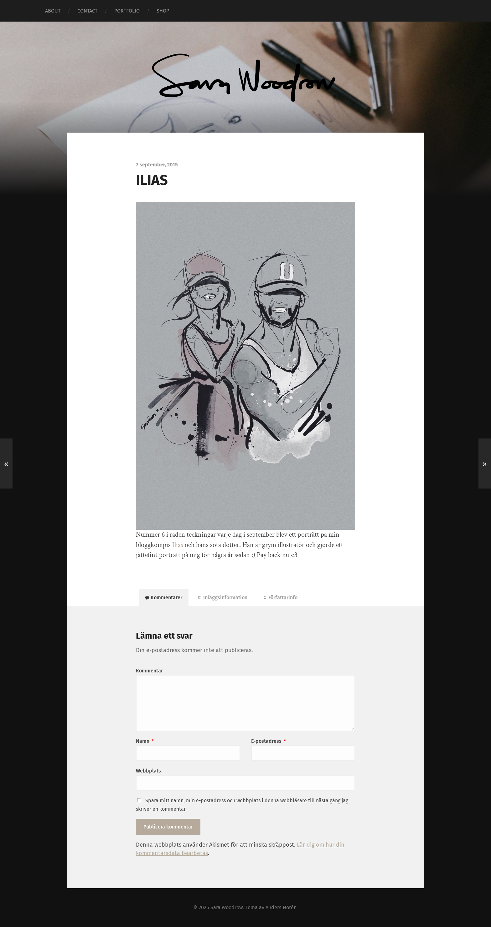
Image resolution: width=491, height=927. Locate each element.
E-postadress (268, 741)
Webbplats (148, 771)
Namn (145, 741)
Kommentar (149, 671)
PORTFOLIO (127, 11)
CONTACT (87, 11)
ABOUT (52, 11)
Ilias (177, 545)
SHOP (163, 11)
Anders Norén (281, 907)
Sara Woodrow (226, 907)
